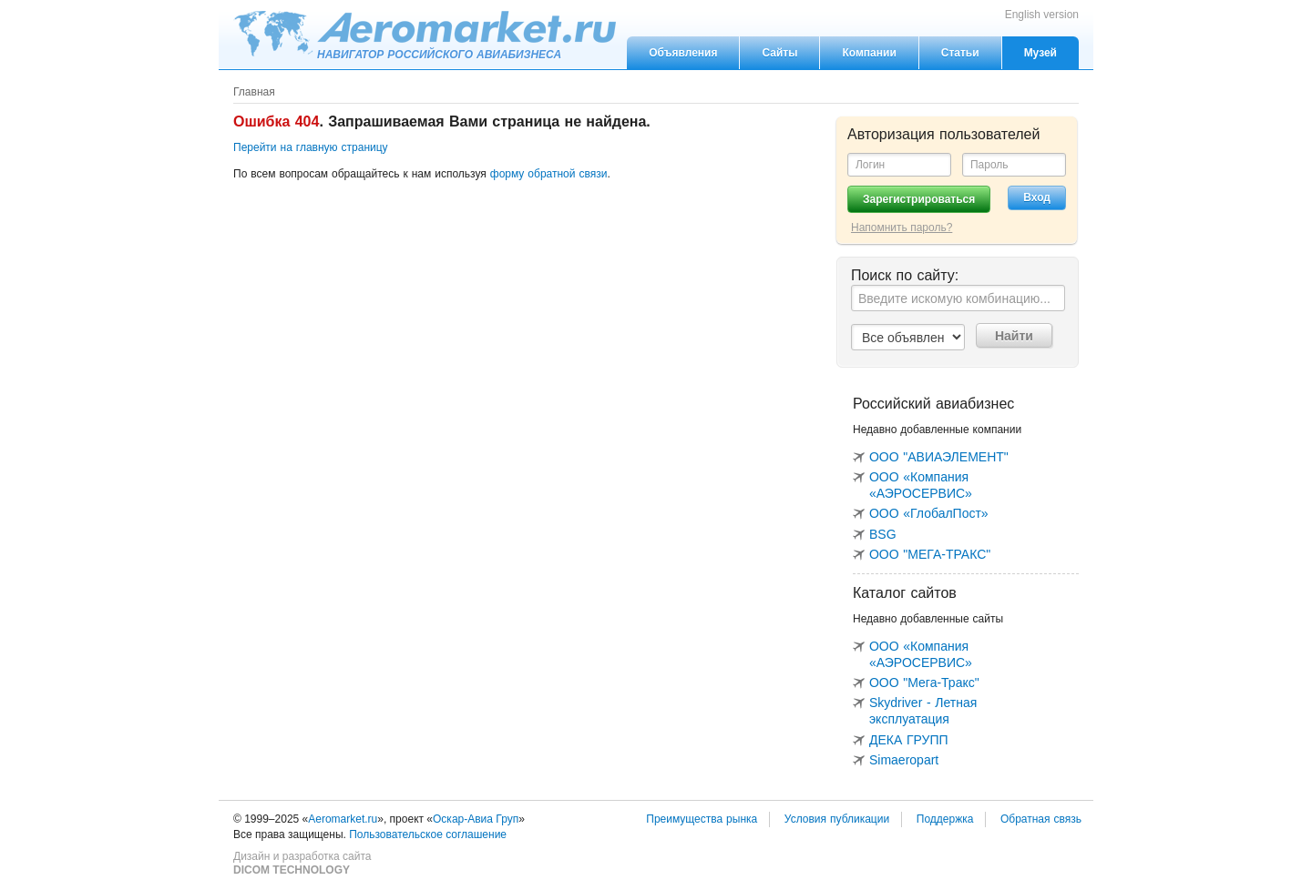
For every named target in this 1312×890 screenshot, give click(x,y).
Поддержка (945, 819)
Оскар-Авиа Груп (475, 819)
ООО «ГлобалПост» (929, 513)
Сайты (779, 52)
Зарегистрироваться (919, 199)
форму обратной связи (549, 173)
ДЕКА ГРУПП (908, 740)
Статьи (960, 52)
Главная (254, 92)
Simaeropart (903, 760)
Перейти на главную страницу (310, 147)
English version (1042, 14)
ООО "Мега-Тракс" (924, 682)
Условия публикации (836, 819)
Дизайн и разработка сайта (302, 863)
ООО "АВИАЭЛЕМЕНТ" (939, 457)
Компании (869, 52)
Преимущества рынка (701, 819)
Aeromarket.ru (424, 33)
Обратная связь (1040, 819)
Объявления (683, 52)
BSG (883, 534)
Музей (1040, 52)
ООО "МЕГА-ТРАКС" (929, 554)
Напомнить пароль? (901, 227)
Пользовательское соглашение (428, 834)
